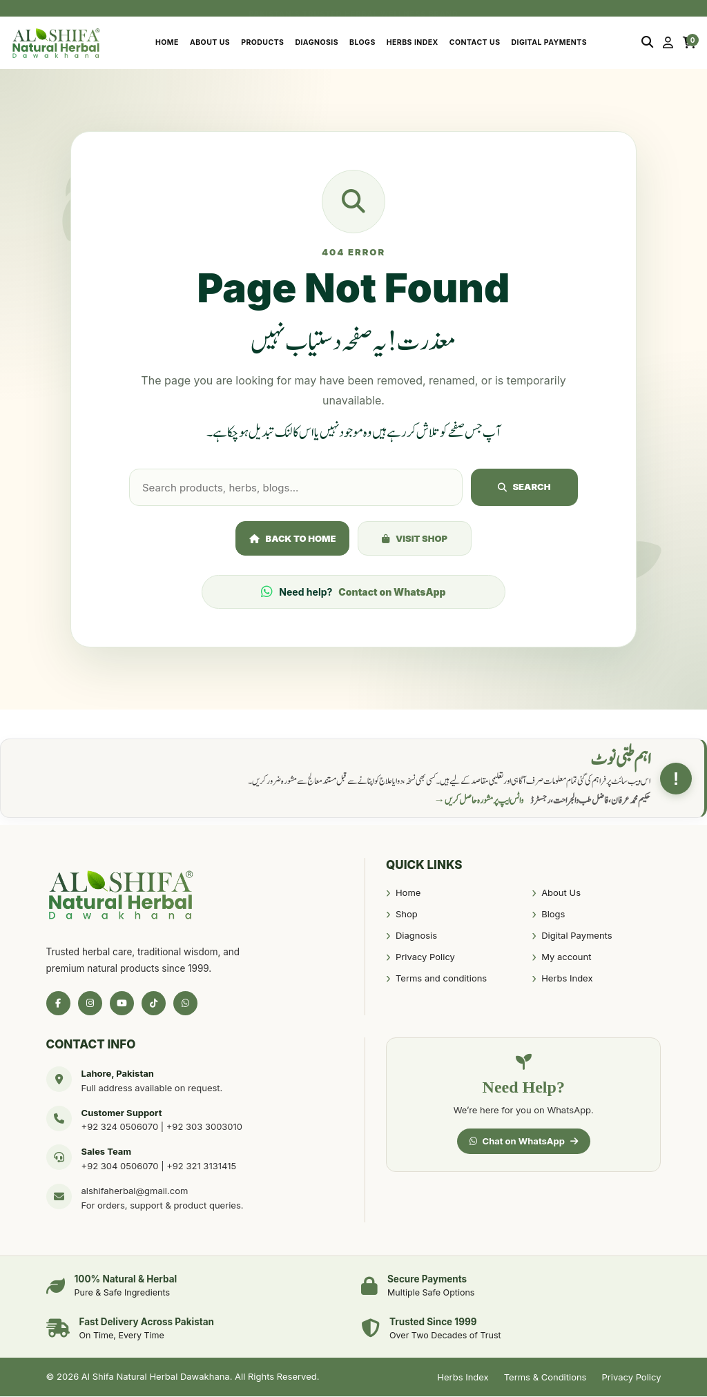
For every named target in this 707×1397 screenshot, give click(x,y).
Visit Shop (414, 539)
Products (262, 42)
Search (524, 487)
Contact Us (475, 42)
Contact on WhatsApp (391, 593)
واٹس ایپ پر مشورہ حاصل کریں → (479, 801)
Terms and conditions (441, 979)
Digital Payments (549, 42)
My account (566, 958)
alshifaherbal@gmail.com (134, 1191)
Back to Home (292, 539)
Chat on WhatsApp (523, 1141)
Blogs (362, 42)
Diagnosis (316, 42)
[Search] (647, 43)
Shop (407, 915)
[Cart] (689, 43)
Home (167, 42)
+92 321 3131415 (201, 1166)
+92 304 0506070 (120, 1166)
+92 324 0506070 (120, 1127)
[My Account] (668, 43)
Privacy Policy (425, 958)
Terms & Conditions (545, 1377)
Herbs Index (412, 42)
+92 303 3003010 (204, 1127)
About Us (210, 42)
